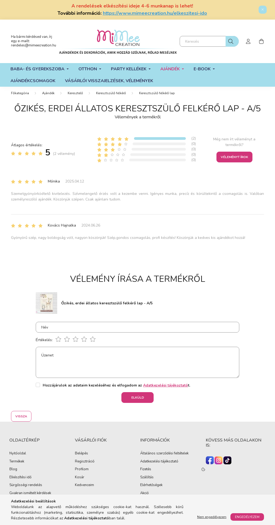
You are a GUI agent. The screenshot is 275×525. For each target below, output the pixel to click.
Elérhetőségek (151, 485)
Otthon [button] (88, 69)
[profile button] (248, 41)
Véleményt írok (234, 157)
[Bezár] (263, 10)
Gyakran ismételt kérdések (30, 493)
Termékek (16, 462)
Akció (144, 493)
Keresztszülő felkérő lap (157, 93)
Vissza (21, 416)
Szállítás (147, 477)
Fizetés (145, 469)
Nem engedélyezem (211, 517)
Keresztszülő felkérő (111, 93)
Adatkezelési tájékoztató (159, 462)
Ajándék (48, 93)
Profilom (82, 469)
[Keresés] (209, 41)
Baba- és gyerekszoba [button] (38, 69)
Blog (13, 469)
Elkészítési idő (20, 477)
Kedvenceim (84, 485)
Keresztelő (75, 93)
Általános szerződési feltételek (164, 453)
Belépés (81, 453)
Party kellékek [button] (129, 69)
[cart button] (261, 41)
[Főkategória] (20, 93)
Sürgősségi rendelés (25, 485)
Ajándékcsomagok (32, 81)
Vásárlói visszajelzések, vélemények (109, 81)
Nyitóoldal (17, 453)
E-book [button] (203, 69)
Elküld (137, 397)
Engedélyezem (247, 517)
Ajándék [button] (170, 69)
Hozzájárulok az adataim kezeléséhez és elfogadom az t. (116, 385)
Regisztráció (85, 462)
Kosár (79, 477)
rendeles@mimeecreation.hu (33, 45)
